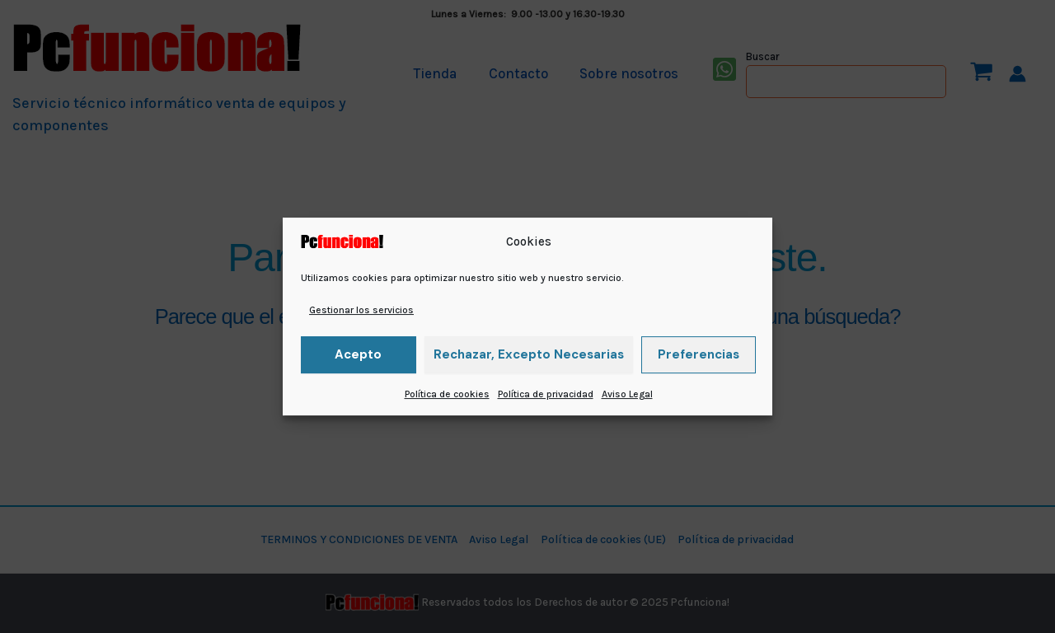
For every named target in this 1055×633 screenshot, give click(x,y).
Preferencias (698, 354)
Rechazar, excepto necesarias (529, 354)
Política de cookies (447, 394)
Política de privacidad (545, 394)
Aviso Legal (627, 394)
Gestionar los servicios (361, 310)
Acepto (358, 354)
